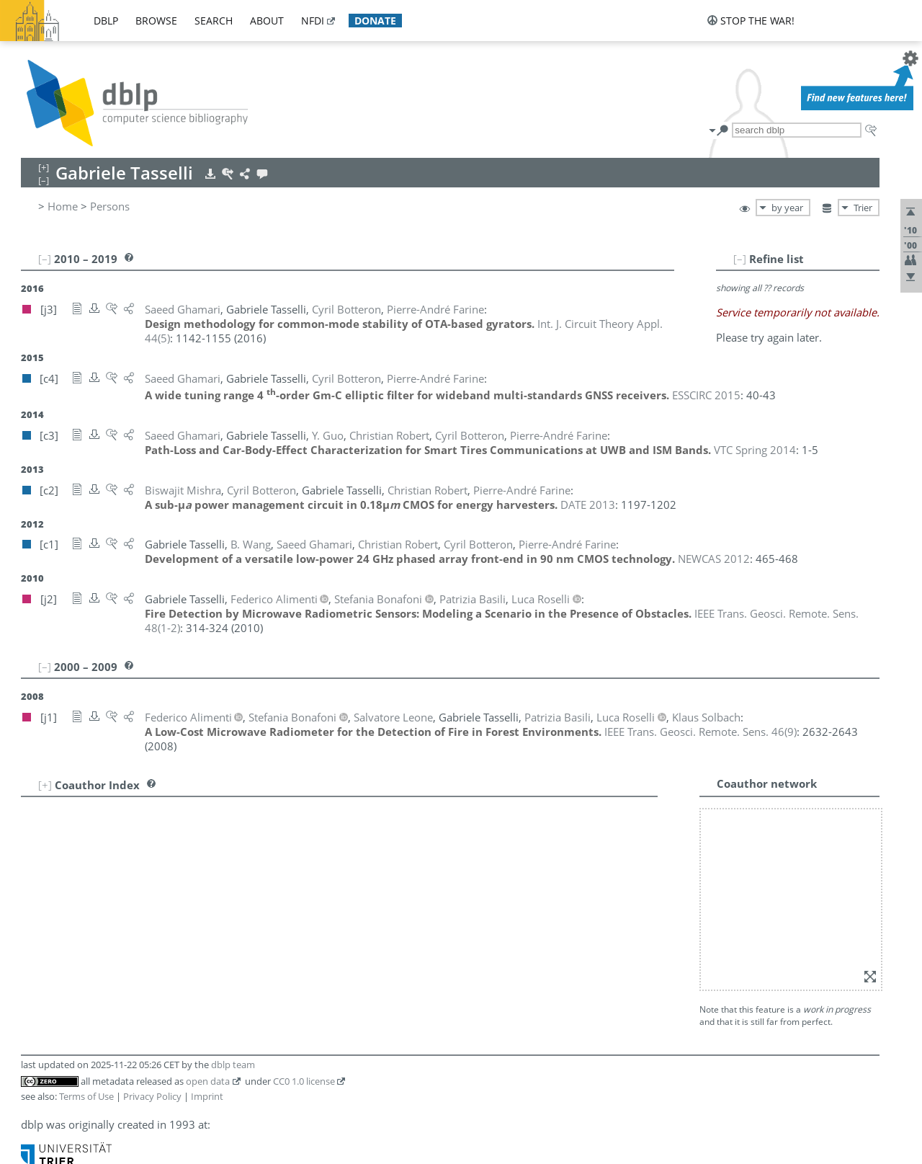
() (700, 731)
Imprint (207, 1096)
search (213, 20)
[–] (739, 259)
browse (156, 20)
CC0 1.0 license (304, 1081)
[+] (45, 785)
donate (375, 20)
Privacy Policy (152, 1096)
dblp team (233, 1064)
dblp (106, 20)
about (267, 20)
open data (208, 1081)
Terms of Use (86, 1096)
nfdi (312, 20)
